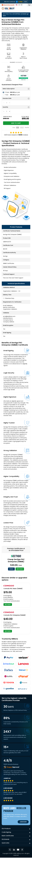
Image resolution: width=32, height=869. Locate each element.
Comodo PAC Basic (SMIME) (13, 589)
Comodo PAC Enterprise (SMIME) (14, 615)
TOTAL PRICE (25, 116)
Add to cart (16, 123)
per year (12, 92)
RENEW (11, 569)
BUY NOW (20, 569)
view (25, 1)
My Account (25, 8)
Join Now (23, 822)
